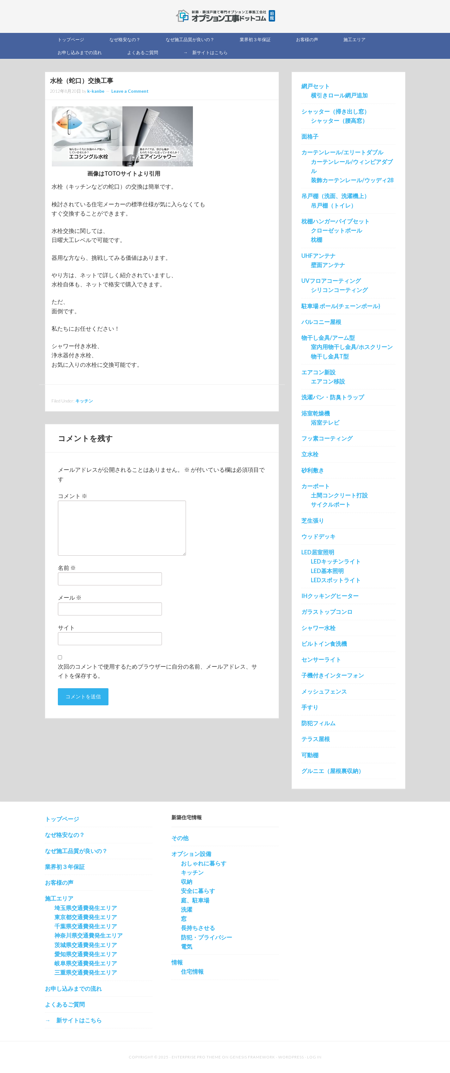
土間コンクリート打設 (339, 495)
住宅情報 (192, 971)
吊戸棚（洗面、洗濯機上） (335, 195)
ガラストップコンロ (327, 611)
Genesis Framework (252, 1057)
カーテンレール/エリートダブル (342, 152)
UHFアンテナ (318, 255)
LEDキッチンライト (336, 561)
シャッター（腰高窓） (339, 120)
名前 (67, 567)
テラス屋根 (315, 738)
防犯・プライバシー (206, 937)
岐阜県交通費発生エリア (85, 963)
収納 (186, 881)
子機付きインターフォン (332, 675)
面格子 (309, 136)
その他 (179, 837)
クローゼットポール (336, 230)
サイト (66, 627)
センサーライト (321, 659)
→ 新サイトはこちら (73, 1020)
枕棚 (316, 239)
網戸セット (315, 86)
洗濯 (186, 909)
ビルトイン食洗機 (324, 643)
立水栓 (309, 454)
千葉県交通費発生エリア (85, 926)
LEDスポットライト (336, 580)
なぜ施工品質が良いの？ (76, 850)
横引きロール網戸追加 (339, 95)
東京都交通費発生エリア (85, 917)
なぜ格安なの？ (65, 834)
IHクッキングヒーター (330, 595)
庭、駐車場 (195, 900)
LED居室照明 (317, 552)
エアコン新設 (318, 372)
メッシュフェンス (324, 691)
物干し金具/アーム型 (328, 337)
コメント (72, 495)
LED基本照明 (327, 570)
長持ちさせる (198, 927)
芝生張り (312, 520)
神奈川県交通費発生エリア (88, 935)
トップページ (62, 818)
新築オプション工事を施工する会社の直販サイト (225, 15)
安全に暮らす (198, 890)
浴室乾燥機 (315, 413)
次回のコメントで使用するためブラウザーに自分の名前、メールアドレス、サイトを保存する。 (157, 671)
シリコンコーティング (339, 289)
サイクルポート (331, 504)
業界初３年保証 (65, 866)
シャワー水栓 (318, 627)
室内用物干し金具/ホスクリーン (352, 346)
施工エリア (59, 898)
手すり (309, 707)
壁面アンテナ (328, 264)
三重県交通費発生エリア (85, 972)
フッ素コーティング (327, 438)
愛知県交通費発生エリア (85, 954)
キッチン (84, 400)
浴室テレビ (325, 422)
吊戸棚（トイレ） (333, 205)
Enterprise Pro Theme (196, 1057)
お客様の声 (59, 882)
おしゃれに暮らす (203, 863)
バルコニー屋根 (321, 321)
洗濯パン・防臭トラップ (332, 397)
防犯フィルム (318, 723)
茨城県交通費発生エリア (85, 944)
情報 (177, 962)
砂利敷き (312, 470)
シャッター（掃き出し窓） (335, 111)
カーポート (315, 486)
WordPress (291, 1057)
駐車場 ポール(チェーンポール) (340, 306)
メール (70, 597)
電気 (186, 946)
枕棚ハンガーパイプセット (335, 221)
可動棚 (309, 755)
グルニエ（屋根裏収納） (332, 770)
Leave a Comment (130, 91)
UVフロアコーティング (331, 280)
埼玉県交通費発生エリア (85, 907)
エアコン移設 (328, 381)
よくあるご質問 (65, 1004)
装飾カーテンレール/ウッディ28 (352, 180)
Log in (314, 1057)
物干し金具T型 (330, 356)
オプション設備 (191, 853)
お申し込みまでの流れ (73, 988)
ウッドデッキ (318, 536)
